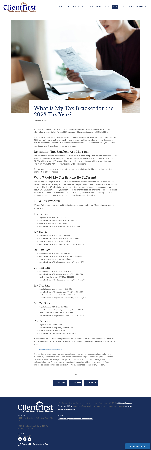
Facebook (62, 383)
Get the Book (127, 7)
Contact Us (142, 7)
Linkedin (93, 383)
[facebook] (25, 439)
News (107, 7)
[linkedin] (20, 439)
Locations (71, 7)
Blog (115, 7)
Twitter (77, 383)
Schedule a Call (137, 446)
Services (82, 7)
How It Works (96, 7)
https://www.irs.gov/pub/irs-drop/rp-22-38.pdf (51, 349)
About (60, 7)
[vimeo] (29, 439)
